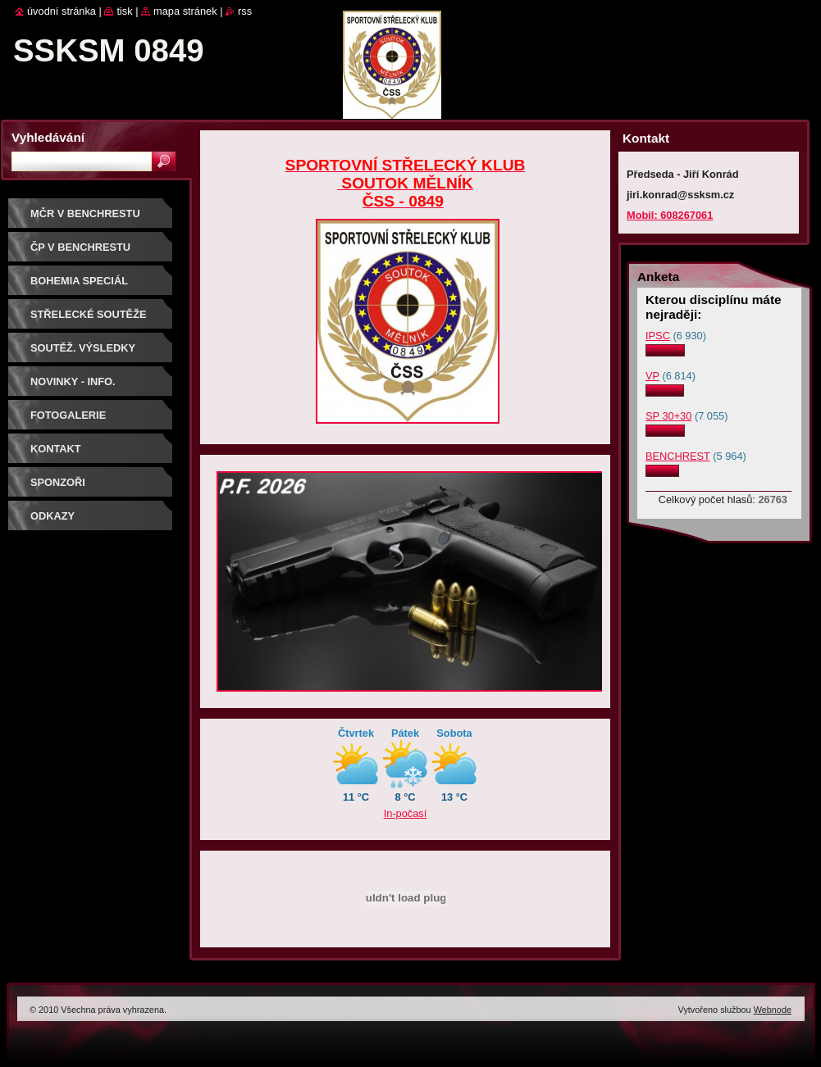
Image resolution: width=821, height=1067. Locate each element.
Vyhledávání (47, 137)
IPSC (657, 335)
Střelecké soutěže (88, 314)
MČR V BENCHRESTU (85, 213)
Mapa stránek (185, 11)
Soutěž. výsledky (82, 348)
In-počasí (405, 813)
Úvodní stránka (61, 11)
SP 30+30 (668, 416)
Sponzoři (57, 482)
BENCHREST (677, 456)
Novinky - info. (73, 381)
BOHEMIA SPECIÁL (79, 281)
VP (652, 376)
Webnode (772, 1010)
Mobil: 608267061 (670, 215)
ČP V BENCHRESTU (80, 247)
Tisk (124, 11)
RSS (245, 11)
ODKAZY (52, 516)
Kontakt (55, 449)
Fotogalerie (68, 415)
